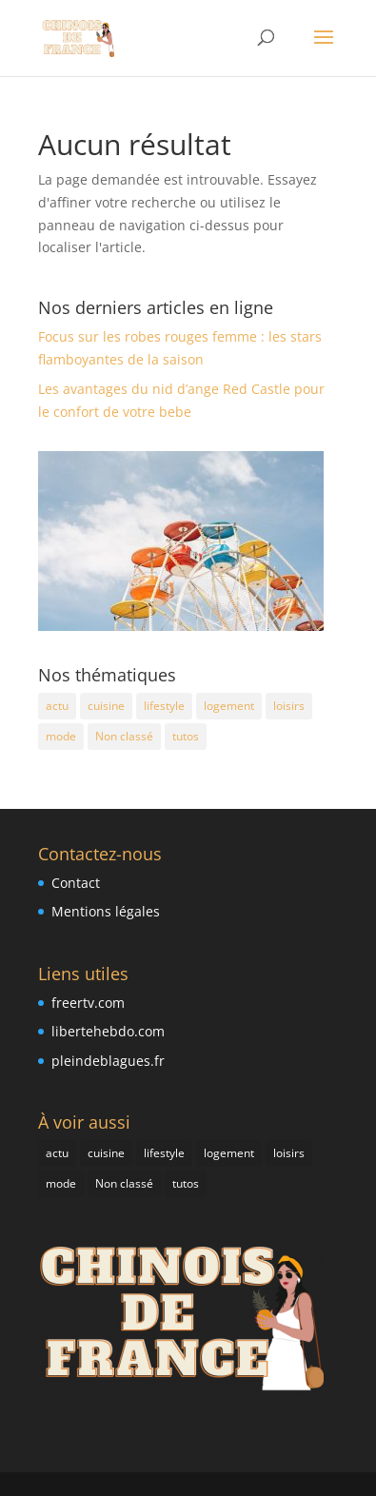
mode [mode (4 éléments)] (61, 736)
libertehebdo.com (108, 1031)
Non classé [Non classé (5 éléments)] (124, 736)
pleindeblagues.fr (108, 1061)
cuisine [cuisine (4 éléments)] (106, 706)
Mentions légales (105, 911)
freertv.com (88, 1003)
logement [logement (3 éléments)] (229, 706)
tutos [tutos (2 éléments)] (185, 736)
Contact (75, 883)
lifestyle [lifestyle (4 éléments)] (164, 706)
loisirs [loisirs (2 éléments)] (289, 706)
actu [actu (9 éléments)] (57, 706)
